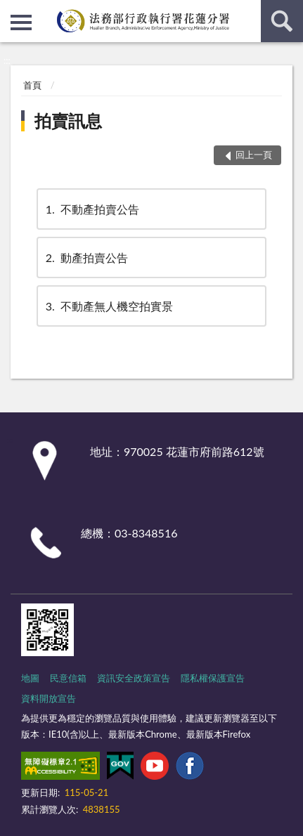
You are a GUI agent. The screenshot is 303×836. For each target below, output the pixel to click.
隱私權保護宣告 (213, 678)
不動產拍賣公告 (91, 209)
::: (11, 10)
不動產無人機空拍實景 (108, 306)
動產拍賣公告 (86, 257)
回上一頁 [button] (254, 154)
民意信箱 (68, 678)
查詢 (282, 21)
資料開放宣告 (48, 698)
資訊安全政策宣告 (133, 678)
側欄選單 (21, 22)
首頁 (32, 85)
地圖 (30, 678)
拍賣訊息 (68, 120)
